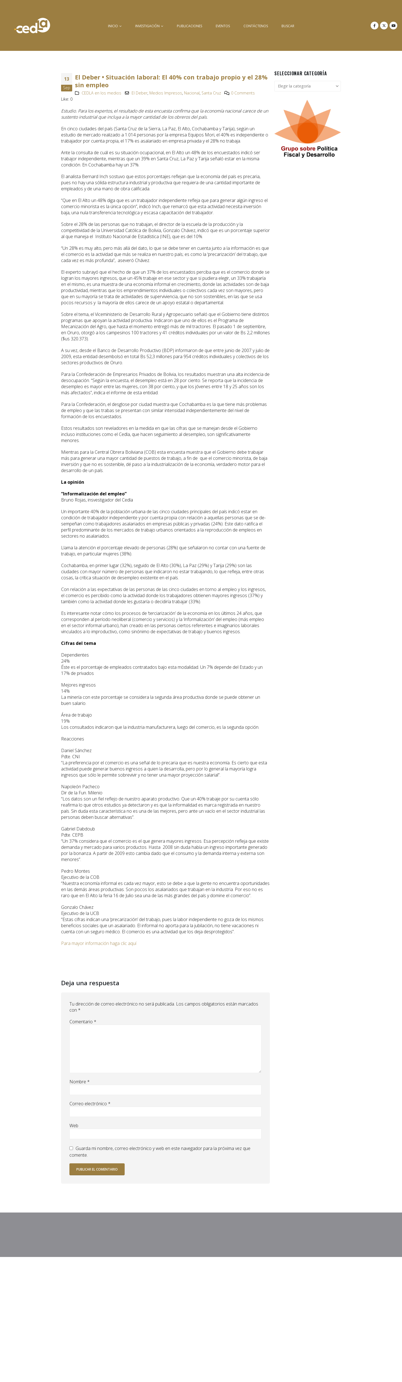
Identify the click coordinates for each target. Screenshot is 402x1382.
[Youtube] (393, 25)
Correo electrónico (89, 1104)
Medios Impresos (165, 93)
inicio (113, 26)
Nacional (192, 93)
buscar (288, 26)
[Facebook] (374, 25)
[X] (384, 25)
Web (73, 1125)
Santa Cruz (211, 93)
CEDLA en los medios (101, 93)
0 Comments (243, 93)
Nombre (79, 1082)
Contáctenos (255, 26)
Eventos (223, 26)
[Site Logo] (32, 25)
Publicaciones (189, 26)
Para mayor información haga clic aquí (98, 943)
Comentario (82, 1022)
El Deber (139, 93)
